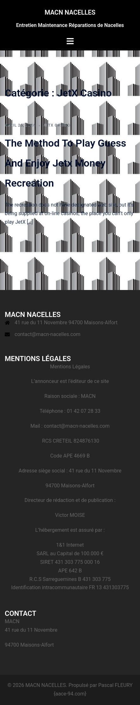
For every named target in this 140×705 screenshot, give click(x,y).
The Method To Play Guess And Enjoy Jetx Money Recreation (65, 163)
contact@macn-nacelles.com (47, 334)
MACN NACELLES (69, 12)
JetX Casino (56, 125)
